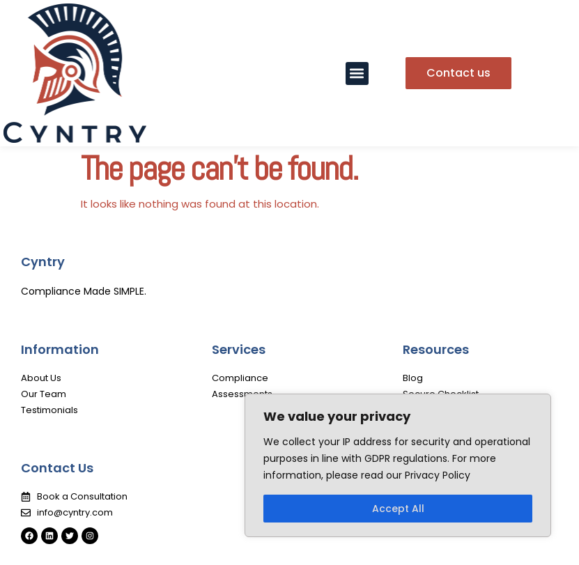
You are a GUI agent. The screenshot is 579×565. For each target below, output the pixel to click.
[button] (357, 73)
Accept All (398, 509)
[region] (398, 465)
